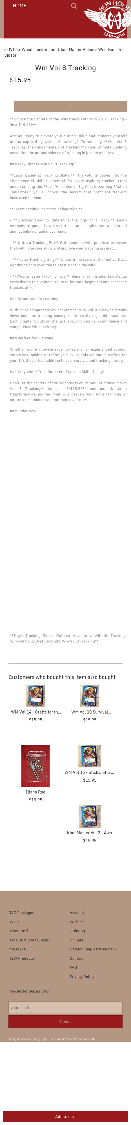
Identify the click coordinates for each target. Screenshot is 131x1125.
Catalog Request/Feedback (93, 949)
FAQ (73, 967)
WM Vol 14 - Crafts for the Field (35, 715)
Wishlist (77, 922)
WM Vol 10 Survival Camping (89, 715)
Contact (77, 958)
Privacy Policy (82, 976)
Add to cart (65, 1116)
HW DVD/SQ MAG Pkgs (28, 940)
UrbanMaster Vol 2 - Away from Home (89, 835)
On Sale (76, 940)
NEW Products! (21, 958)
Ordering (77, 931)
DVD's (13, 922)
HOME (19, 5)
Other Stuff (18, 931)
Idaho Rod (35, 792)
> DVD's (11, 49)
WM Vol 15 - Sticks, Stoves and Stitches (90, 775)
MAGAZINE (18, 949)
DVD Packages (21, 912)
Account (77, 912)
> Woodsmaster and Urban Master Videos (57, 49)
